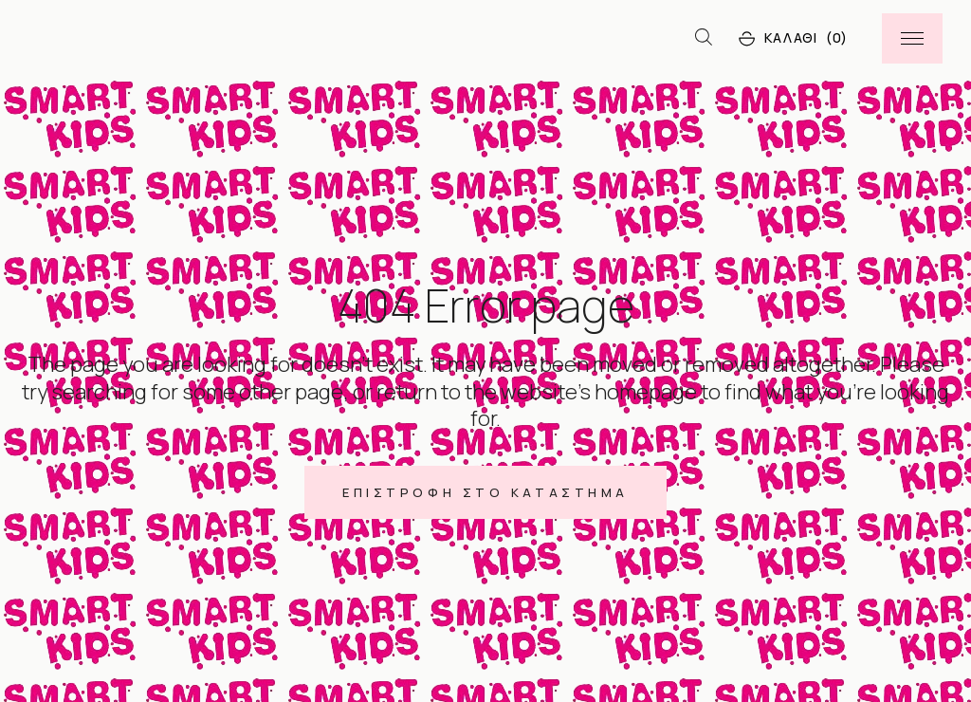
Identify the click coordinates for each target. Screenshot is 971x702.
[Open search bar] (703, 38)
